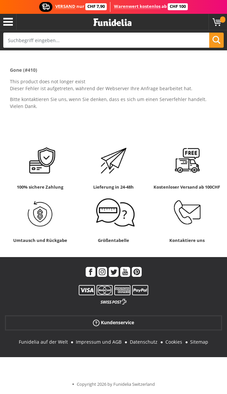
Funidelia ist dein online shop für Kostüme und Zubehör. (112, 22)
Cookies (173, 342)
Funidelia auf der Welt (43, 342)
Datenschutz (143, 342)
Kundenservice (113, 322)
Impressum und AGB (99, 342)
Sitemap (199, 342)
